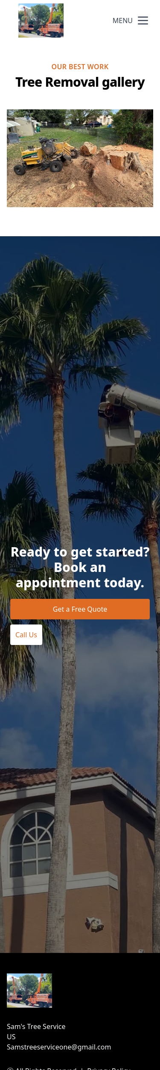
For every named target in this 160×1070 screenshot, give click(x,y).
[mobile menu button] (143, 20)
